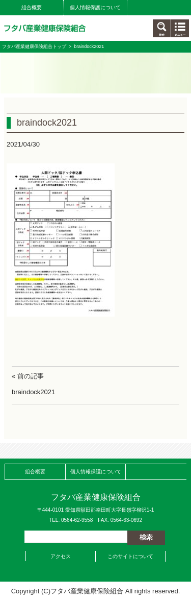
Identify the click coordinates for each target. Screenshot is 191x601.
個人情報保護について (95, 7)
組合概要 (31, 7)
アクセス (60, 556)
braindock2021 (33, 392)
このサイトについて (130, 556)
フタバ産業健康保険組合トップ (34, 46)
